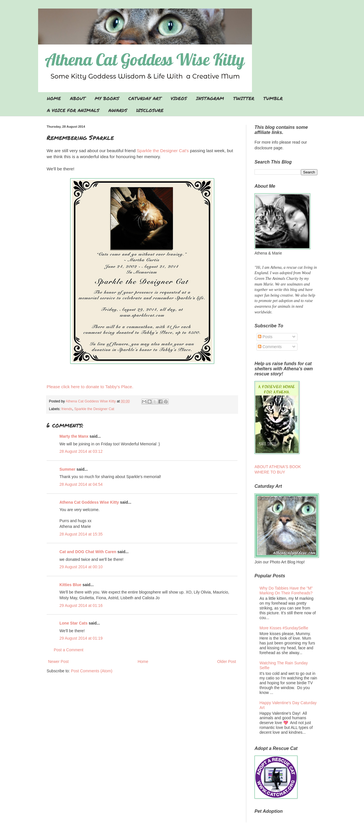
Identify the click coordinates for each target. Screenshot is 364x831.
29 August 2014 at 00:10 (81, 567)
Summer (67, 469)
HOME (54, 98)
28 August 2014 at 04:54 (81, 484)
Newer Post (58, 661)
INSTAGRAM (210, 98)
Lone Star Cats (73, 623)
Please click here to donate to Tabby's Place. (90, 386)
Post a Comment (68, 650)
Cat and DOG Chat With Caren (87, 551)
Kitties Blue (70, 584)
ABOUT (78, 98)
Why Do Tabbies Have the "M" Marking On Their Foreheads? (286, 590)
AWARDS (117, 110)
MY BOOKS (107, 98)
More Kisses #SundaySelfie (284, 628)
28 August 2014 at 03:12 (81, 451)
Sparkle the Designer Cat (94, 409)
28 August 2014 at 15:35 (81, 534)
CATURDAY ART (145, 98)
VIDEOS (179, 98)
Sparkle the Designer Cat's (162, 150)
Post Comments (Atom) (91, 671)
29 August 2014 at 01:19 (81, 638)
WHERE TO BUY (270, 472)
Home (143, 661)
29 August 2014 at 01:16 (81, 605)
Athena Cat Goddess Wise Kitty (89, 502)
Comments (270, 346)
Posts (265, 336)
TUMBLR (273, 98)
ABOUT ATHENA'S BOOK (278, 466)
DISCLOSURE (150, 110)
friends (66, 409)
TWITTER (243, 98)
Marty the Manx (73, 436)
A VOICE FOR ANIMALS (73, 110)
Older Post (226, 661)
